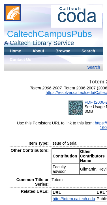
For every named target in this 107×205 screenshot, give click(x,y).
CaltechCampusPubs (49, 34)
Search (88, 51)
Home (15, 51)
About (38, 51)
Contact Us (20, 59)
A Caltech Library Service (39, 42)
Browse (62, 51)
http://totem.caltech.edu (74, 198)
